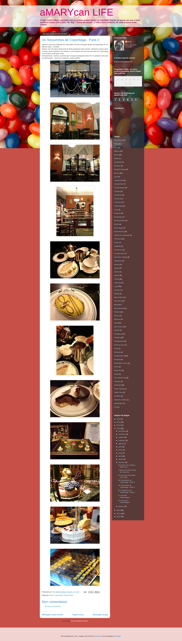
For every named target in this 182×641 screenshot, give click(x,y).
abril (120, 456)
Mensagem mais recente (52, 615)
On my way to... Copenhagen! (124, 501)
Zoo (115, 407)
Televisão (117, 385)
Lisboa (116, 279)
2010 (119, 516)
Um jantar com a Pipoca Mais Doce (126, 466)
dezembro (122, 431)
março (121, 459)
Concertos (117, 202)
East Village (118, 228)
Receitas (117, 352)
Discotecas (118, 217)
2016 (119, 419)
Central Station (119, 188)
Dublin (116, 224)
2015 (119, 422)
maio (121, 453)
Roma (116, 367)
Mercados (117, 301)
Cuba (116, 210)
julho (120, 447)
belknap (98, 636)
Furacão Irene (119, 253)
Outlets (116, 330)
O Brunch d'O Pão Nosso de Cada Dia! (127, 471)
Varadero (117, 396)
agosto (121, 444)
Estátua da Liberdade (121, 235)
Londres (117, 290)
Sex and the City (120, 378)
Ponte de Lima (119, 345)
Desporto (117, 213)
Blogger (118, 636)
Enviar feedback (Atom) (79, 621)
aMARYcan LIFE (76, 12)
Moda (116, 305)
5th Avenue (118, 140)
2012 (119, 510)
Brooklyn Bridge (119, 169)
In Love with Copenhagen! (124, 496)
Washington (118, 403)
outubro (122, 437)
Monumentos (118, 308)
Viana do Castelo (120, 400)
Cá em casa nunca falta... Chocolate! (127, 476)
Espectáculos (119, 231)
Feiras (116, 242)
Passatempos (119, 341)
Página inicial (77, 615)
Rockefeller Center (120, 363)
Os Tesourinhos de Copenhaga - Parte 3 (126, 481)
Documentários (119, 220)
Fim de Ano (118, 250)
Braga (116, 158)
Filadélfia (117, 246)
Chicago (117, 191)
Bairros (116, 151)
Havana (117, 264)
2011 (119, 513)
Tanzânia (117, 381)
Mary (129, 41)
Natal (116, 323)
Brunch (116, 173)
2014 (119, 425)
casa (115, 177)
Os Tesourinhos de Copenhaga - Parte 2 (126, 486)
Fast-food (117, 239)
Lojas (116, 286)
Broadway (117, 162)
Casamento (118, 180)
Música (116, 316)
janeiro (121, 506)
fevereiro (122, 462)
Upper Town (118, 392)
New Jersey (118, 327)
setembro (122, 440)
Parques (117, 337)
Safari (116, 374)
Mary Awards (118, 297)
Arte (115, 147)
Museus (117, 312)
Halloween (118, 261)
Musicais (117, 319)
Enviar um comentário (52, 606)
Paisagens (118, 334)
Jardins (116, 275)
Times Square (119, 389)
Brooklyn (117, 166)
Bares (51, 595)
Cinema (117, 199)
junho (121, 450)
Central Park (118, 184)
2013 (119, 428)
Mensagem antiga (100, 615)
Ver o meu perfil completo (130, 46)
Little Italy (117, 283)
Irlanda (116, 272)
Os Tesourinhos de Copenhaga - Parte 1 (126, 491)
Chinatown (118, 195)
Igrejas (116, 268)
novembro (122, 434)
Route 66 (117, 370)
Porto (116, 348)
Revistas (117, 359)
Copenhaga (59, 595)
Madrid (116, 294)
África (116, 144)
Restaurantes (68, 595)
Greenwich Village (120, 257)
